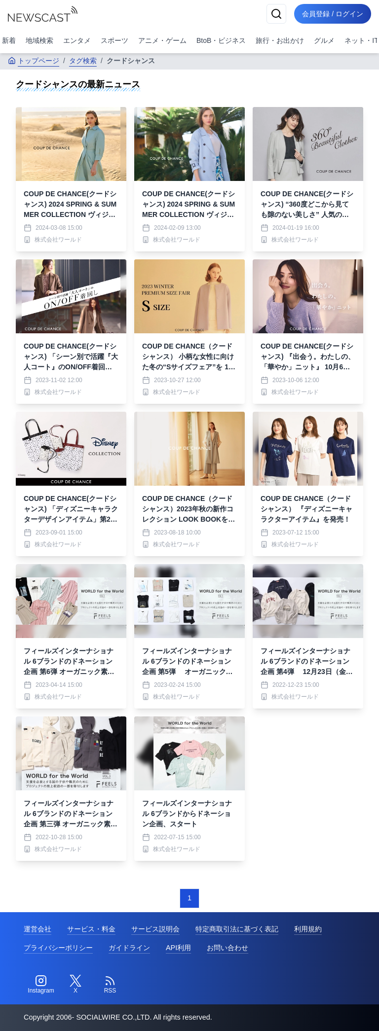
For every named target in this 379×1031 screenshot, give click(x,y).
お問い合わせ (227, 948)
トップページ (33, 61)
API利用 (178, 948)
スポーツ (114, 40)
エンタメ (77, 40)
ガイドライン (129, 948)
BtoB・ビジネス (221, 40)
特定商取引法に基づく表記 (236, 929)
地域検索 (39, 40)
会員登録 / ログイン (332, 14)
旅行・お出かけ (280, 40)
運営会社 (37, 929)
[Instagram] (41, 984)
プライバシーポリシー (58, 948)
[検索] (276, 14)
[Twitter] (75, 984)
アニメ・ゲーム (162, 40)
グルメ (324, 40)
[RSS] (110, 984)
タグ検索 (83, 61)
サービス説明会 (155, 929)
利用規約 (308, 929)
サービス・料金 (91, 929)
